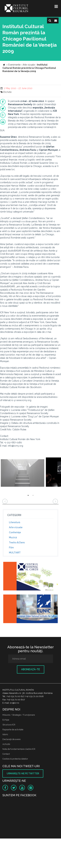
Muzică (13, 537)
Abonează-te (30, 669)
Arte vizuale (15, 527)
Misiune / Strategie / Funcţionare (18, 715)
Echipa (5, 720)
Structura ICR (8, 724)
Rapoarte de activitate (12, 729)
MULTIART (15, 552)
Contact (6, 754)
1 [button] (28, 495)
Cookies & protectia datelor (15, 759)
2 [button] (33, 495)
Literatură (14, 522)
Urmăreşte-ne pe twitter (23, 773)
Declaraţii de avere (11, 739)
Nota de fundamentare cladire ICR (18, 749)
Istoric (5, 734)
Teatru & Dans (17, 542)
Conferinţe (15, 532)
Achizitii (6, 744)
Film (11, 547)
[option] (22, 472)
